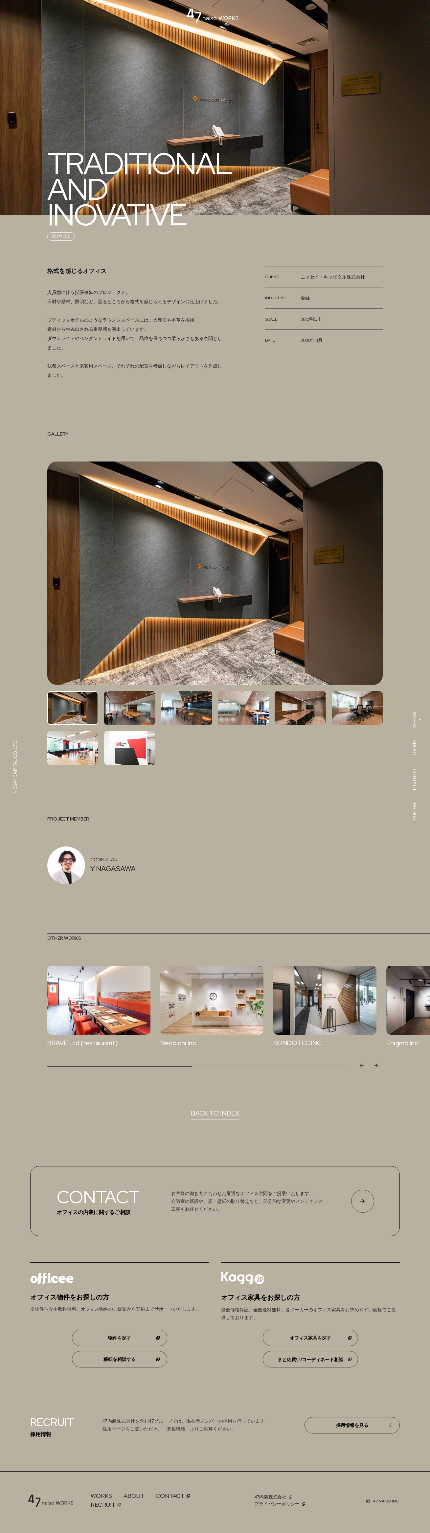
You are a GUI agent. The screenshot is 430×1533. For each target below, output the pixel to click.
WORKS (101, 1495)
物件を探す (119, 1338)
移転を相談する (119, 1359)
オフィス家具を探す (310, 1338)
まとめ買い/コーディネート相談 (310, 1359)
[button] (376, 1065)
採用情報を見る (352, 1425)
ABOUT (134, 1495)
